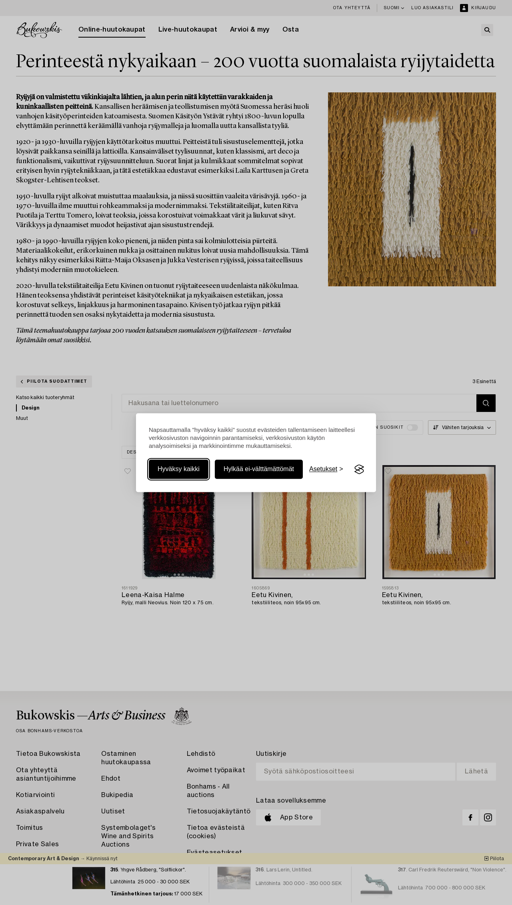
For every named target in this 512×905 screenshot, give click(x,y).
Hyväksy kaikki (179, 469)
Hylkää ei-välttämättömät (259, 469)
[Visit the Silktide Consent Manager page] (359, 469)
